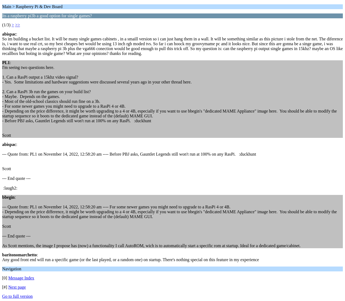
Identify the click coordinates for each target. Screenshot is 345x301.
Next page (17, 287)
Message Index (21, 278)
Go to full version (17, 296)
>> (17, 25)
